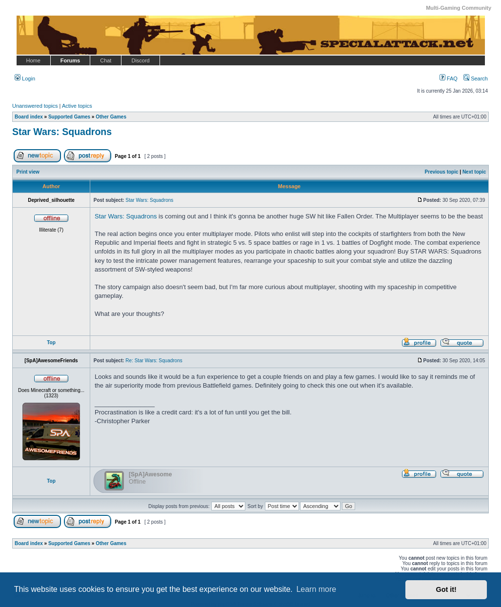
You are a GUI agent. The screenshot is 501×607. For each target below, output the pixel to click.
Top (51, 342)
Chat (105, 60)
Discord (140, 60)
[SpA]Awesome (150, 474)
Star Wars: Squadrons (62, 131)
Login (25, 78)
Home (33, 60)
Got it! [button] (446, 589)
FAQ (449, 78)
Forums (70, 60)
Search (475, 78)
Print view (28, 172)
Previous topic (442, 172)
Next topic (474, 172)
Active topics (77, 106)
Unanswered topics (35, 106)
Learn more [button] (316, 589)
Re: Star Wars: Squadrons (153, 360)
